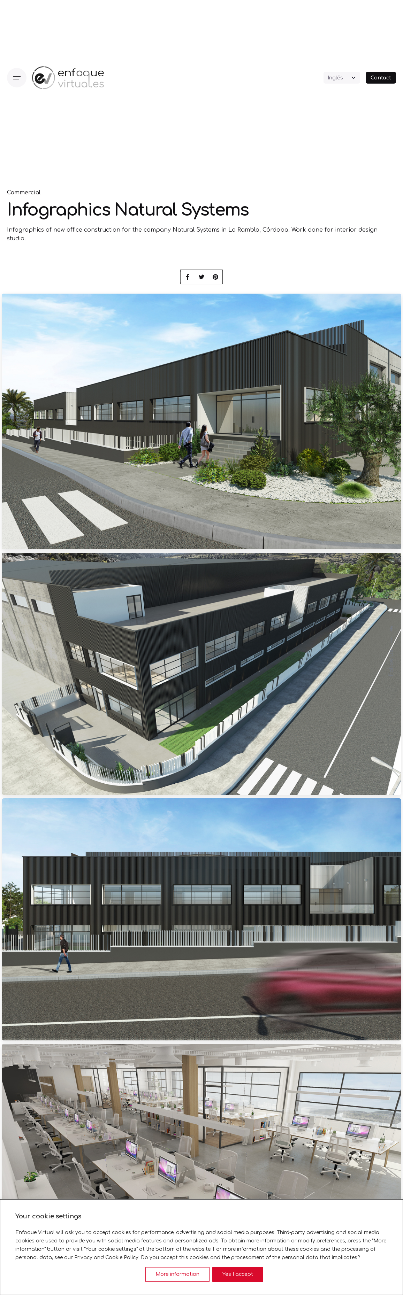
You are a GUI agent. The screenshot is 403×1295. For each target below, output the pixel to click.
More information (177, 1274)
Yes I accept (237, 1274)
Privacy (83, 1257)
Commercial (23, 193)
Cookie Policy (121, 1257)
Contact (381, 77)
